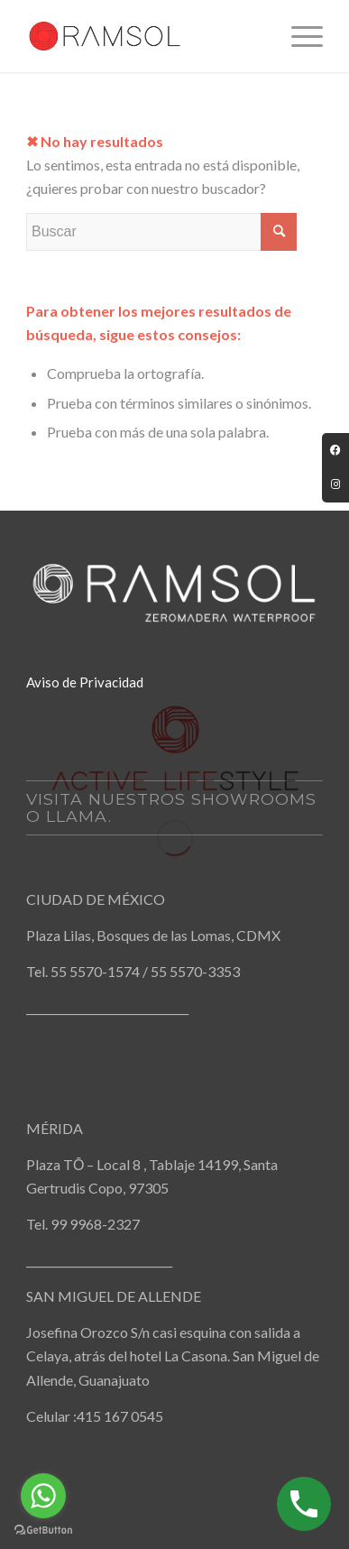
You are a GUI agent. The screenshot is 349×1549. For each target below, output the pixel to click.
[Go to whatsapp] (43, 1495)
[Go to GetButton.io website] (43, 1530)
